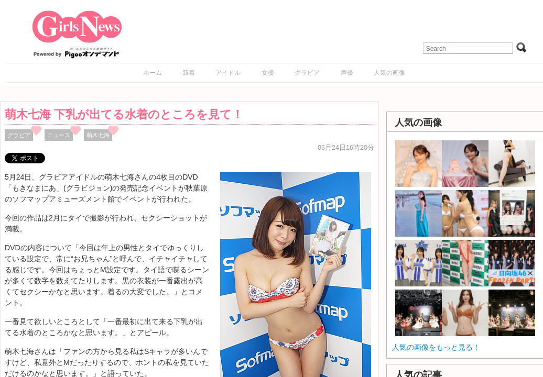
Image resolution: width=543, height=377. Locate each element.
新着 (188, 72)
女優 (268, 72)
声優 (347, 72)
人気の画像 (389, 72)
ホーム (152, 72)
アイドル (228, 72)
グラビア (307, 72)
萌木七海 (98, 135)
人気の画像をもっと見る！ (436, 347)
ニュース (58, 135)
